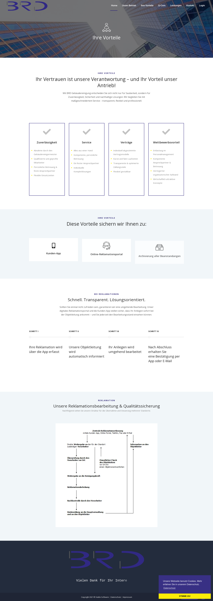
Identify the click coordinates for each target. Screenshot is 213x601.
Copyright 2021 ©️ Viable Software (95, 597)
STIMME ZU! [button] (184, 596)
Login (202, 5)
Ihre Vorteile (147, 5)
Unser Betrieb (129, 5)
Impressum (127, 597)
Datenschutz (116, 597)
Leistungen (176, 5)
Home (114, 5)
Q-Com (161, 5)
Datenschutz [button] (169, 588)
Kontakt (190, 5)
